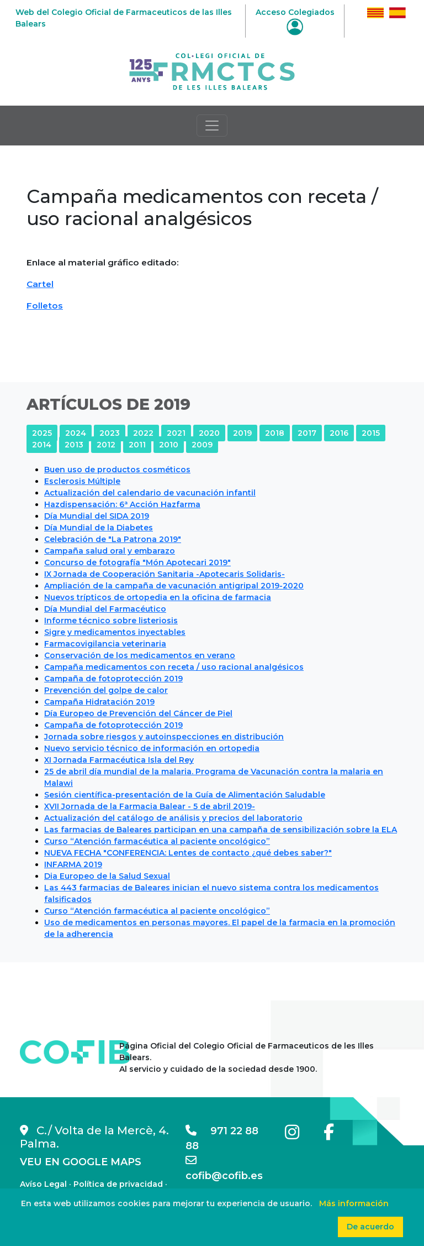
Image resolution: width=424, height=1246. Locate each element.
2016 (339, 433)
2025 (42, 433)
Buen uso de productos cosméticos (117, 470)
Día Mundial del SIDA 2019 (96, 516)
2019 (242, 433)
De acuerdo (370, 1227)
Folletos (44, 305)
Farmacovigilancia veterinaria (105, 644)
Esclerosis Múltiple (82, 481)
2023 (109, 433)
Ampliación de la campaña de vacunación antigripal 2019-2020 (174, 586)
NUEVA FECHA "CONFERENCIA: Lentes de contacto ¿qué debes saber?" (188, 853)
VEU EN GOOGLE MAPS (80, 1162)
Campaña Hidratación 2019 (99, 702)
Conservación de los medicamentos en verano (139, 655)
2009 (202, 445)
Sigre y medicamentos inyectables (115, 632)
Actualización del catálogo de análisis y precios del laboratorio (173, 818)
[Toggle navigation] (212, 125)
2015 (371, 433)
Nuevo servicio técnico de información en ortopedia (151, 748)
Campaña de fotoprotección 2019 (113, 679)
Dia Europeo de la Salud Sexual (107, 876)
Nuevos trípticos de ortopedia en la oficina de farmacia (157, 597)
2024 (75, 433)
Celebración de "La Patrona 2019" (112, 539)
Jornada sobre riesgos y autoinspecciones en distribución (164, 737)
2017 (307, 433)
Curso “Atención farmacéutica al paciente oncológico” (157, 841)
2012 (106, 445)
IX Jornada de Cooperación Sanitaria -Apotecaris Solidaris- (164, 574)
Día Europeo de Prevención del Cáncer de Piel (138, 713)
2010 (168, 445)
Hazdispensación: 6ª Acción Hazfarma (122, 504)
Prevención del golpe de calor (106, 690)
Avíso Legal (43, 1184)
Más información (354, 1203)
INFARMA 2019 (73, 864)
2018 (274, 433)
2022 (143, 433)
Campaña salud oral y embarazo (109, 551)
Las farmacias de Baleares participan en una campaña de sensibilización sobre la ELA (220, 830)
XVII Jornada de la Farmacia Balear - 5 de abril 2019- (149, 806)
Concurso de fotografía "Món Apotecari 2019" (137, 562)
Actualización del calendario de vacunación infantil (150, 493)
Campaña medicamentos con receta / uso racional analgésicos (174, 667)
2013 (74, 445)
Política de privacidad (118, 1184)
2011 (137, 445)
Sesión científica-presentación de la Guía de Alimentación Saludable (184, 795)
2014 (41, 445)
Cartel (40, 284)
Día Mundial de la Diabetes (98, 528)
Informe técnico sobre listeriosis (111, 620)
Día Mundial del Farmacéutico (105, 609)
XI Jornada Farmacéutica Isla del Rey (119, 760)
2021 (176, 433)
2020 (209, 433)
